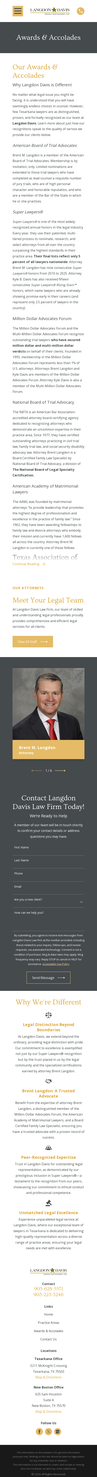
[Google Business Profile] (58, 1432)
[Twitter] (48, 1432)
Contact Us (48, 1339)
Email (17, 886)
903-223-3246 (48, 1294)
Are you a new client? (28, 900)
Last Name (21, 860)
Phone (18, 873)
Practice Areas (48, 1323)
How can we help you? (29, 912)
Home (48, 1314)
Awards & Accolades (48, 1331)
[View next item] (60, 771)
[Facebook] (39, 1432)
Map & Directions (48, 1377)
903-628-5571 (48, 1289)
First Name (21, 847)
